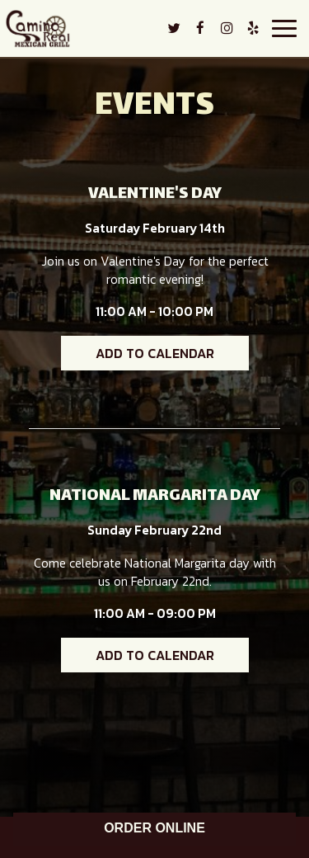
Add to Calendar (155, 353)
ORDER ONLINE (154, 828)
